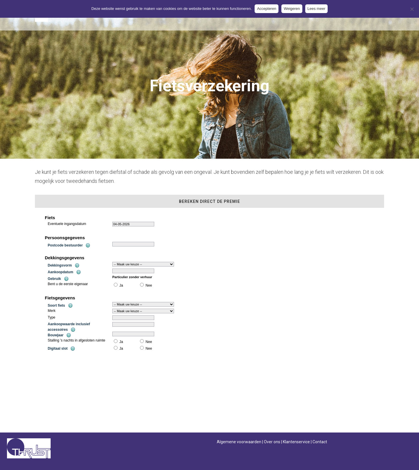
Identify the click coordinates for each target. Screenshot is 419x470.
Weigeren (292, 8)
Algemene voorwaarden (239, 441)
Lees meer (316, 8)
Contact (320, 441)
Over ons (272, 441)
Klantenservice (296, 441)
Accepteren (266, 8)
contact (177, 415)
